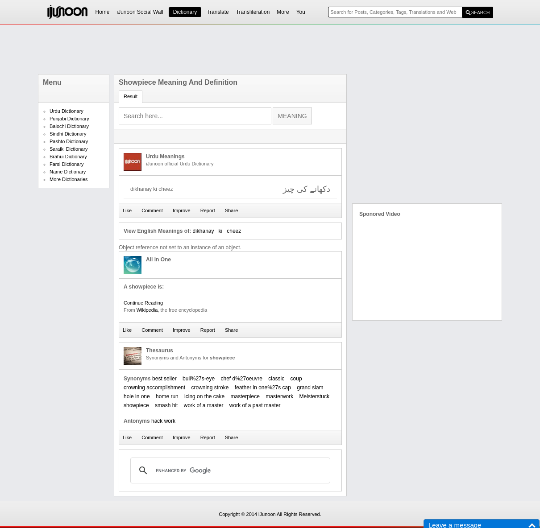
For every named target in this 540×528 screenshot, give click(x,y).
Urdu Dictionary (66, 111)
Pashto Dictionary (69, 141)
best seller (164, 378)
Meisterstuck (314, 396)
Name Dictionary (68, 171)
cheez (234, 231)
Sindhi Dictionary (68, 133)
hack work (163, 421)
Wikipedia (147, 310)
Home (103, 12)
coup (296, 378)
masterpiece (245, 396)
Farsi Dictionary (66, 164)
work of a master (204, 405)
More (283, 12)
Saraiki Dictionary (69, 149)
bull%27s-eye (199, 378)
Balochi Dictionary (69, 126)
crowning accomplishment (154, 387)
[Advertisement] (270, 49)
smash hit (166, 405)
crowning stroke (209, 387)
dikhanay (203, 231)
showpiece (136, 405)
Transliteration (253, 12)
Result (130, 96)
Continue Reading (143, 302)
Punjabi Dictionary (69, 118)
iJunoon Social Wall (140, 12)
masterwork (279, 396)
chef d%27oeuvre (241, 378)
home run (167, 396)
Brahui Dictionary (68, 156)
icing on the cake (204, 396)
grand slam (310, 387)
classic (276, 378)
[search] (229, 470)
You (300, 12)
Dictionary (185, 12)
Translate (218, 12)
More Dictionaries (69, 179)
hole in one (137, 396)
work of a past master (255, 405)
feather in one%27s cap (263, 387)
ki (221, 231)
